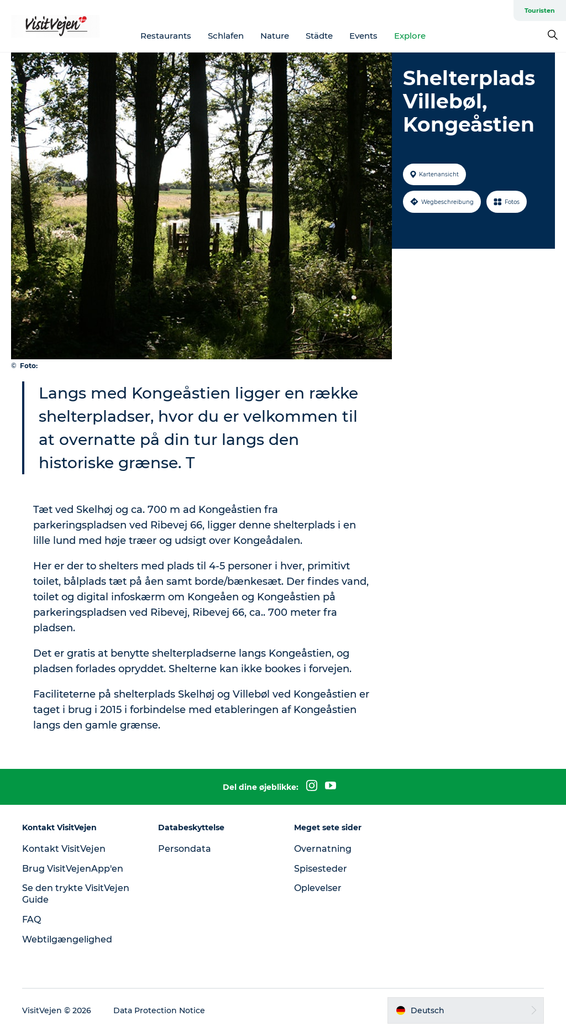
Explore (410, 35)
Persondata (184, 849)
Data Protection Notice (159, 1010)
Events (363, 35)
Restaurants (165, 35)
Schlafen (226, 35)
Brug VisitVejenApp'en (72, 868)
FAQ (31, 919)
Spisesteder (320, 868)
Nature (274, 35)
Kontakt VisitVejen (64, 849)
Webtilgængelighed (67, 939)
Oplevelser (318, 888)
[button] (465, 1010)
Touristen (540, 10)
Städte (319, 35)
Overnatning (323, 849)
